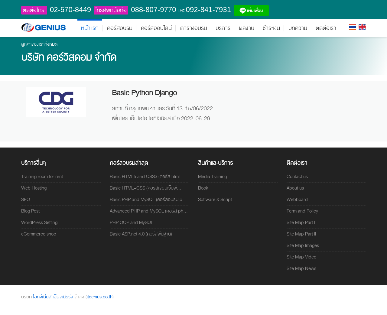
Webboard (297, 199)
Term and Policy (302, 211)
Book (203, 188)
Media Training (212, 176)
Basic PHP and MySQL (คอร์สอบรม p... (148, 199)
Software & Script (215, 199)
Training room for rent (42, 176)
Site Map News (301, 268)
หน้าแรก (90, 28)
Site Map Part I (301, 222)
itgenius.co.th (99, 296)
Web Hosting (34, 188)
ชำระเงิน (271, 28)
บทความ (297, 28)
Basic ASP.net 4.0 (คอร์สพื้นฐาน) (141, 234)
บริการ (223, 28)
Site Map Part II (301, 234)
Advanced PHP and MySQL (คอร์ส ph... (149, 211)
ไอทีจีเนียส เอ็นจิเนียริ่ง (53, 296)
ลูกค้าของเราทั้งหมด (39, 44)
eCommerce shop (38, 234)
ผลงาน (246, 28)
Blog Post (30, 211)
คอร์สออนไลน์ (156, 28)
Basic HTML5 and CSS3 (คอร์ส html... (147, 176)
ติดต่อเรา (326, 28)
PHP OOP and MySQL (131, 222)
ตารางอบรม (193, 28)
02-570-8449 (70, 9)
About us (295, 188)
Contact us (297, 176)
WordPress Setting (39, 222)
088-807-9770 (153, 9)
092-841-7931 (208, 9)
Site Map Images (303, 245)
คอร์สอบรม (119, 28)
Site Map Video (301, 257)
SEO (25, 199)
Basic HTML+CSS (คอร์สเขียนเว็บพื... (145, 188)
